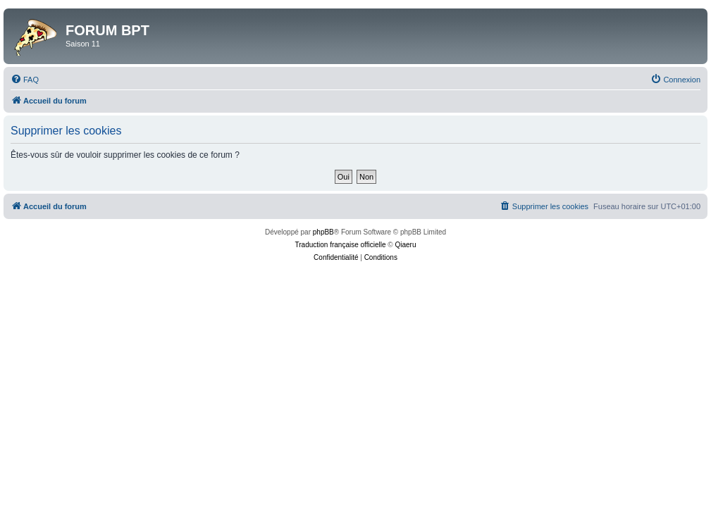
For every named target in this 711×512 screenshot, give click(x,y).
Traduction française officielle (340, 245)
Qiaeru (405, 245)
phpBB (323, 232)
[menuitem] (25, 79)
